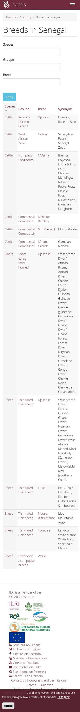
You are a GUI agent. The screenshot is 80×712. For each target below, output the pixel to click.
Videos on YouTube (24, 663)
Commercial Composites (26, 219)
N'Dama (43, 155)
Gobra (42, 134)
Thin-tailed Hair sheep (25, 402)
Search (31, 685)
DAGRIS (19, 4)
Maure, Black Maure (46, 515)
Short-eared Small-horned (23, 260)
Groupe (8, 59)
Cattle (9, 117)
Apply (9, 97)
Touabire (44, 530)
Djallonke (44, 254)
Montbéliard (46, 229)
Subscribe (46, 685)
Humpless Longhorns (26, 157)
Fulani (42, 488)
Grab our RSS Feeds (24, 645)
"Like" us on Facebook (25, 654)
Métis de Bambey (44, 219)
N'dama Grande (43, 243)
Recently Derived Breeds (24, 121)
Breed (7, 75)
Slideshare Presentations (28, 658)
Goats (9, 254)
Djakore (43, 117)
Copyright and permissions (47, 680)
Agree (8, 706)
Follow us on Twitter (25, 649)
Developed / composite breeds (26, 560)
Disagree (64, 698)
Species (8, 44)
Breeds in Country (18, 17)
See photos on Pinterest (27, 671)
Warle (42, 556)
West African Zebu (23, 138)
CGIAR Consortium (22, 597)
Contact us (18, 680)
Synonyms (65, 109)
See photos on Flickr (25, 667)
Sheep (9, 400)
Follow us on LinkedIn (26, 676)
